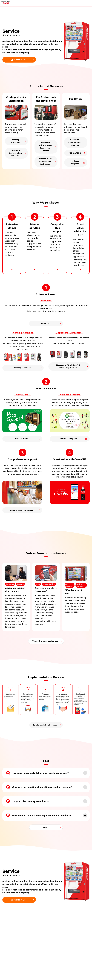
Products (45, 343)
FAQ (45, 847)
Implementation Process (45, 745)
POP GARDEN (74, 153)
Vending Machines (15, 141)
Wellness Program (74, 163)
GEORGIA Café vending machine (15, 154)
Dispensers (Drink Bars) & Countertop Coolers (45, 148)
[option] (11, 719)
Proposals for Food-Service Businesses (45, 166)
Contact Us (19, 59)
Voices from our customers (45, 661)
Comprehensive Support (21, 530)
